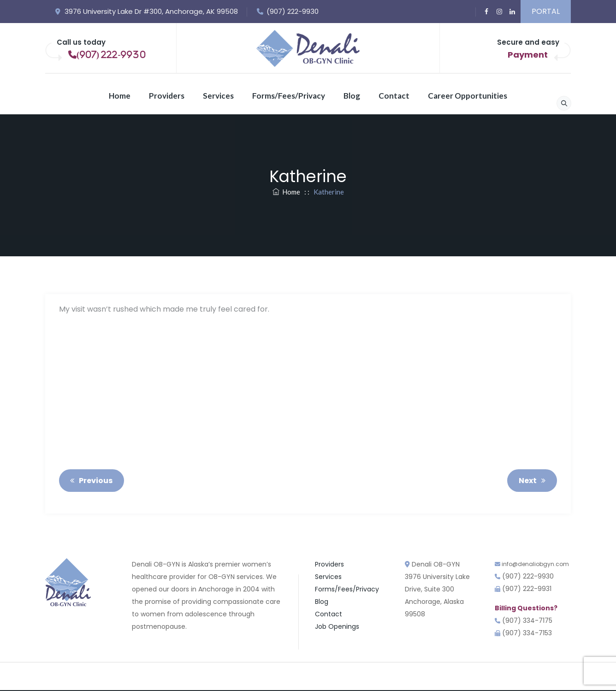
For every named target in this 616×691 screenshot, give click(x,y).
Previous (90, 480)
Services (218, 95)
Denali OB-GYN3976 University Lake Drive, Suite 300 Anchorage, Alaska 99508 (437, 589)
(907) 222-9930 (287, 11)
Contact (394, 95)
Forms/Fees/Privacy (288, 95)
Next (534, 480)
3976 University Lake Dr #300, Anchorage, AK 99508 (146, 11)
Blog (352, 95)
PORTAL (546, 11)
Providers (166, 95)
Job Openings (337, 626)
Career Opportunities (467, 95)
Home (119, 95)
